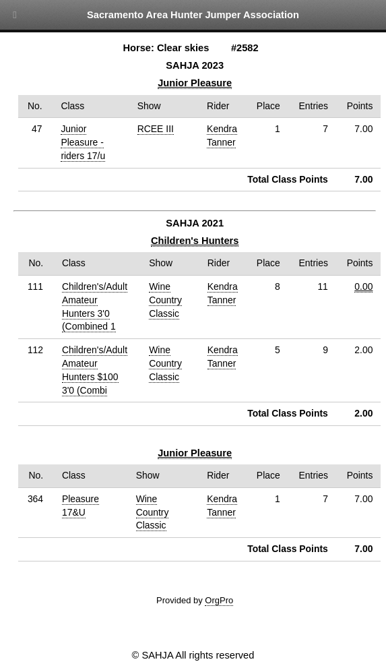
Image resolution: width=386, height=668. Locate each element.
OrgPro (219, 600)
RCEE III (155, 128)
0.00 (363, 286)
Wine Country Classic (165, 300)
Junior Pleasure (195, 83)
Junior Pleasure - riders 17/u (83, 142)
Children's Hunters (195, 240)
